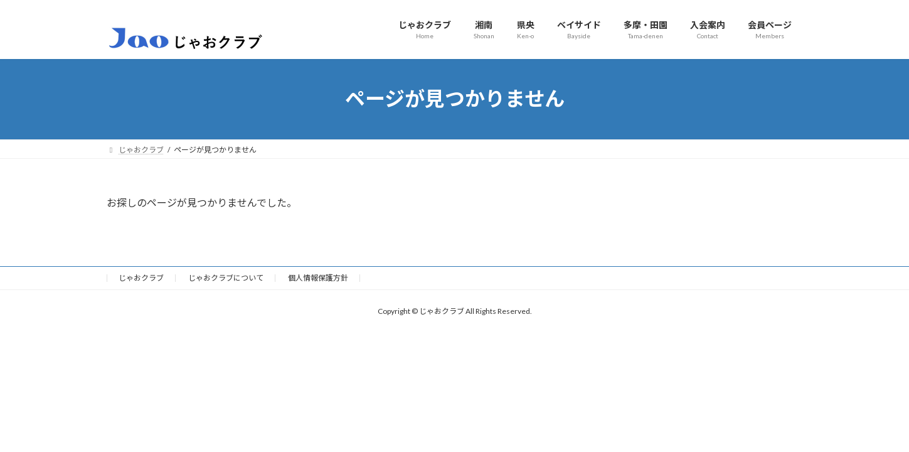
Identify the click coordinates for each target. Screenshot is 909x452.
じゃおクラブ (141, 277)
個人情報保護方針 (318, 277)
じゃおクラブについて (225, 277)
